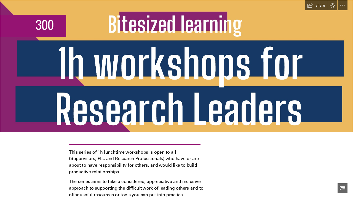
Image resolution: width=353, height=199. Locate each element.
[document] (176, 99)
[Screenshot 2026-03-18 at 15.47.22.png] (176, 66)
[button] (316, 5)
